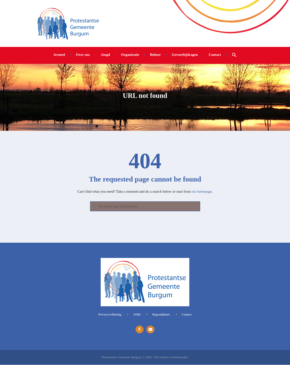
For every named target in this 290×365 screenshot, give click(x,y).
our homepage (201, 191)
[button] (234, 54)
